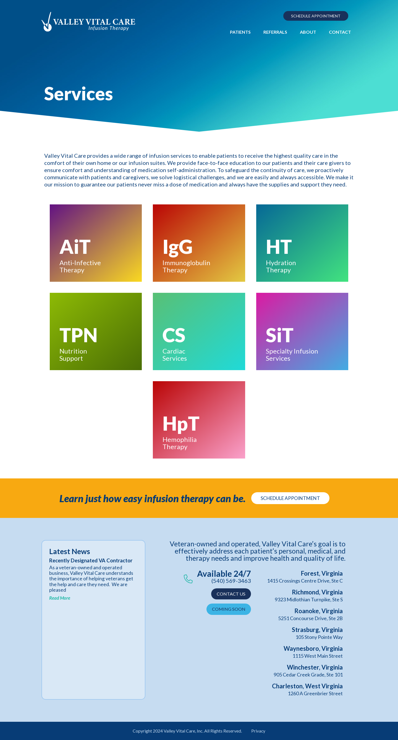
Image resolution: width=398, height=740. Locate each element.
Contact (340, 32)
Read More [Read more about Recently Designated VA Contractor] (60, 604)
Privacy (258, 730)
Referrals (275, 32)
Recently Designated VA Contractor (79, 563)
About (308, 32)
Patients (240, 32)
